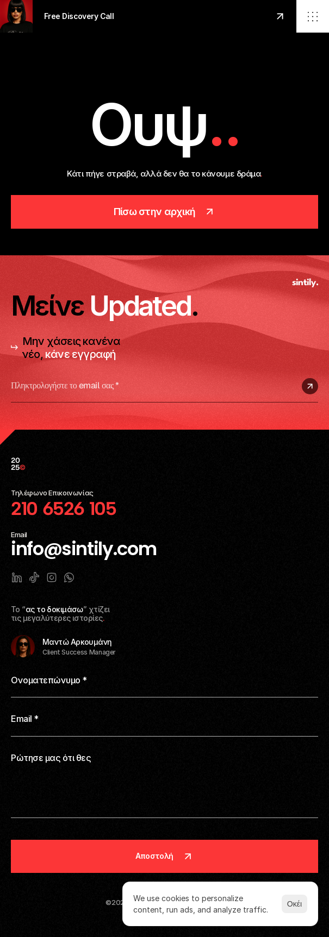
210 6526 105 (63, 509)
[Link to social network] (17, 577)
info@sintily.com (83, 549)
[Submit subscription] (310, 386)
